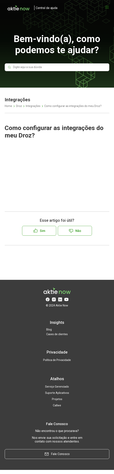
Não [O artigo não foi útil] (78, 231)
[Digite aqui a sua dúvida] (57, 67)
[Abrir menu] (107, 7)
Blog (49, 329)
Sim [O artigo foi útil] (42, 231)
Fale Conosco (57, 454)
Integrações (33, 106)
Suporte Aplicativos (57, 392)
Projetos (57, 399)
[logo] (31, 8)
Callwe (57, 405)
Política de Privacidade (57, 360)
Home (8, 106)
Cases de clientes (57, 334)
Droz (19, 106)
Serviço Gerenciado (57, 386)
